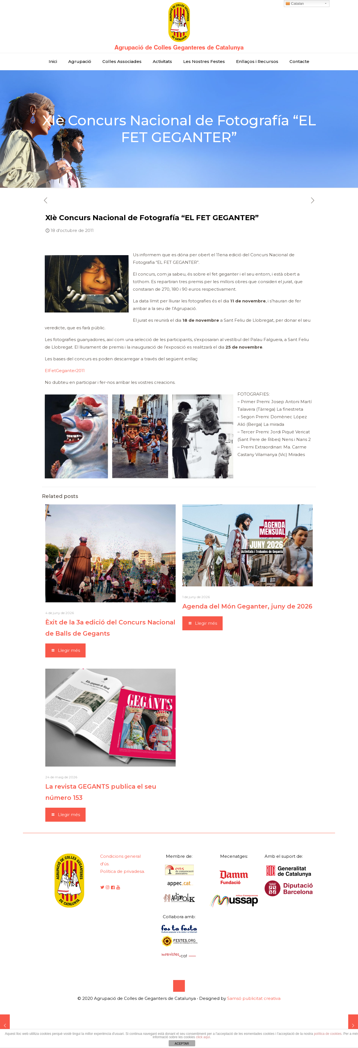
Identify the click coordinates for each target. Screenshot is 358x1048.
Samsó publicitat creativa (254, 998)
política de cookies (327, 1034)
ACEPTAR (182, 1043)
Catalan (295, 3)
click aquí (203, 1037)
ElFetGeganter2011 (65, 370)
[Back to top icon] (179, 986)
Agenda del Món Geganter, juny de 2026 (247, 606)
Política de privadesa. (122, 871)
